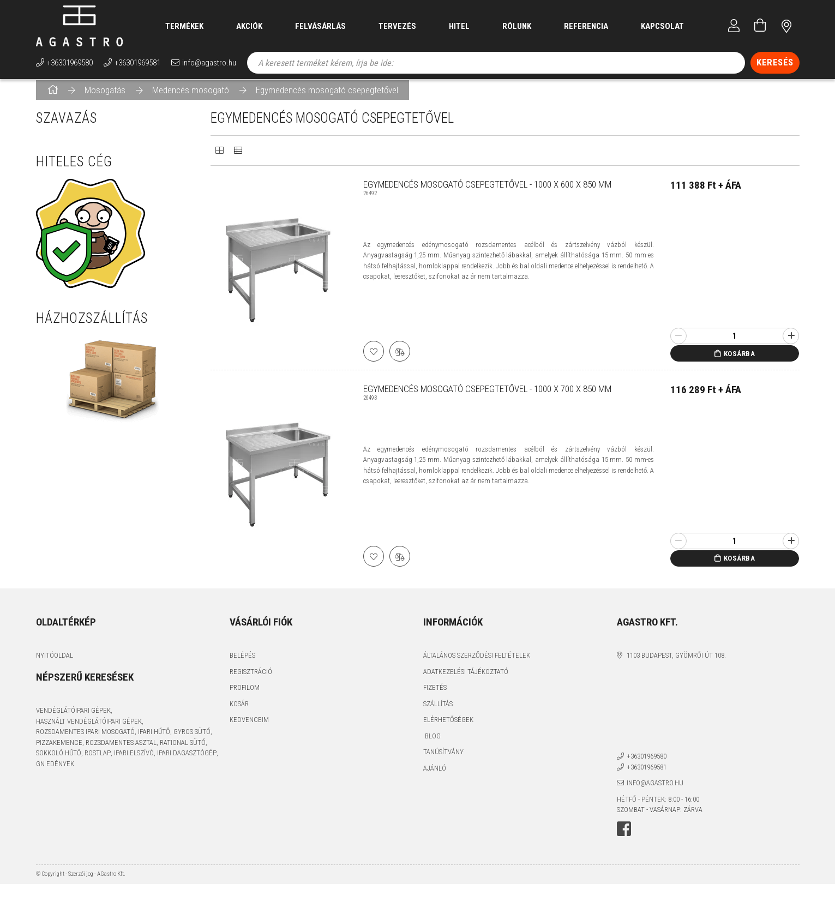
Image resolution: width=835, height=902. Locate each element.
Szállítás (438, 711)
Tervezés (397, 26)
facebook (624, 836)
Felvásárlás (320, 26)
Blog (432, 743)
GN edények (55, 771)
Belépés (242, 662)
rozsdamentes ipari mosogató (85, 739)
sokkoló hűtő (58, 760)
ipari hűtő (154, 739)
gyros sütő (192, 739)
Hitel (459, 26)
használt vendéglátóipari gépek (89, 728)
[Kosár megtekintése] (760, 25)
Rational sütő (183, 749)
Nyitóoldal (54, 662)
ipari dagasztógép (187, 760)
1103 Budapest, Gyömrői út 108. (676, 662)
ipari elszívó (134, 760)
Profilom (245, 694)
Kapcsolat (662, 26)
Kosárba (739, 361)
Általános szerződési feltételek (476, 662)
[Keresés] (775, 63)
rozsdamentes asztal (121, 749)
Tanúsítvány (443, 759)
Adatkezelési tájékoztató (465, 679)
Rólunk (516, 26)
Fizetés (435, 694)
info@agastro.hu (209, 63)
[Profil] (734, 25)
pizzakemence (59, 749)
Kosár (239, 711)
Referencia (586, 26)
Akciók (249, 26)
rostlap (98, 760)
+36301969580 (70, 63)
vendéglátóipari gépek (73, 717)
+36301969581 (137, 63)
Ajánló (434, 775)
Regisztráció (251, 679)
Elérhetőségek (448, 727)
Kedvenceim (249, 727)
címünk (786, 25)
